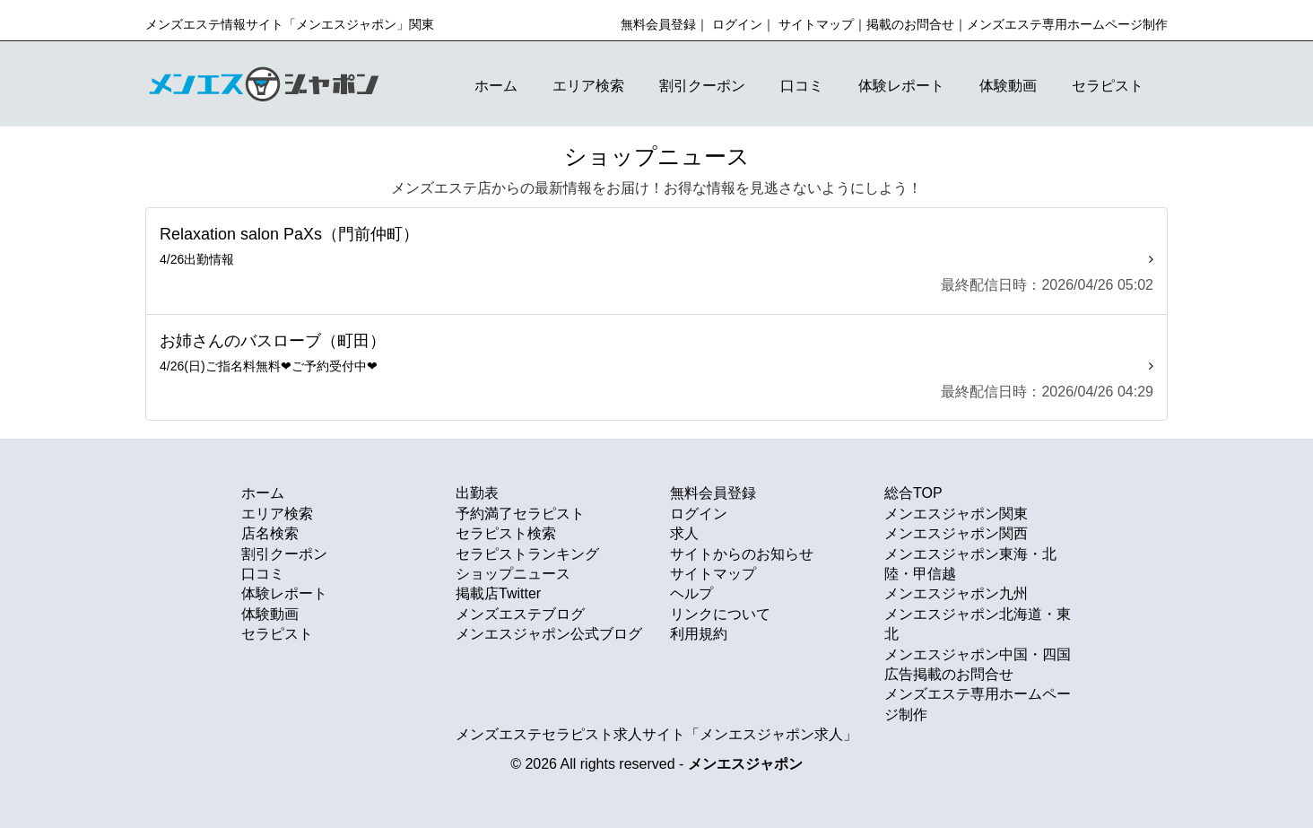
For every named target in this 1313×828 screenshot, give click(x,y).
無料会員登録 (658, 24)
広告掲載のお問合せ (948, 674)
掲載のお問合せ (910, 24)
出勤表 (477, 493)
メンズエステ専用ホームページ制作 (1067, 24)
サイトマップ (816, 24)
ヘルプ (691, 593)
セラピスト (1107, 85)
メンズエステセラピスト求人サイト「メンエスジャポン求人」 (656, 734)
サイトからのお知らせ (741, 554)
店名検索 (270, 533)
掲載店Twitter (498, 593)
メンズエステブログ (520, 614)
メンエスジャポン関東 (956, 513)
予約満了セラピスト (520, 513)
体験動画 (1008, 85)
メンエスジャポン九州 (956, 593)
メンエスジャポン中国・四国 (977, 654)
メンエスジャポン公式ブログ (549, 633)
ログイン (737, 24)
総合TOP (913, 493)
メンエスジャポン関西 (956, 533)
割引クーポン (702, 85)
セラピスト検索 (506, 533)
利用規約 (698, 633)
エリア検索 (588, 85)
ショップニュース (513, 573)
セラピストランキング (527, 554)
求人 (684, 533)
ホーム (495, 85)
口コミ (801, 85)
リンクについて (720, 614)
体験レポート (901, 85)
